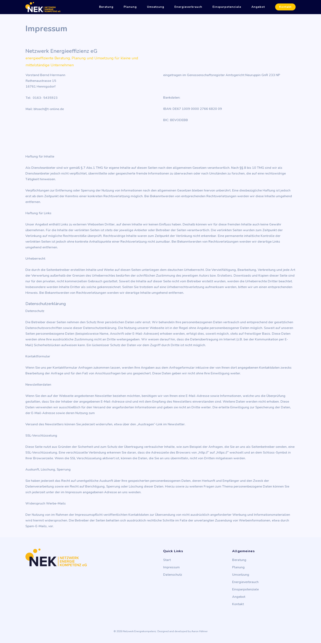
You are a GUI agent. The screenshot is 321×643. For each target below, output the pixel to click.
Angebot (258, 7)
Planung (130, 7)
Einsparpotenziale (226, 7)
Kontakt (285, 7)
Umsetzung (155, 7)
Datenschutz (172, 574)
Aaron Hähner (199, 631)
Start (167, 560)
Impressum (171, 567)
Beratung (106, 7)
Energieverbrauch (188, 7)
